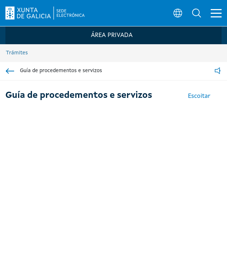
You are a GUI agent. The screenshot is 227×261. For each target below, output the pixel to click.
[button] (196, 13)
